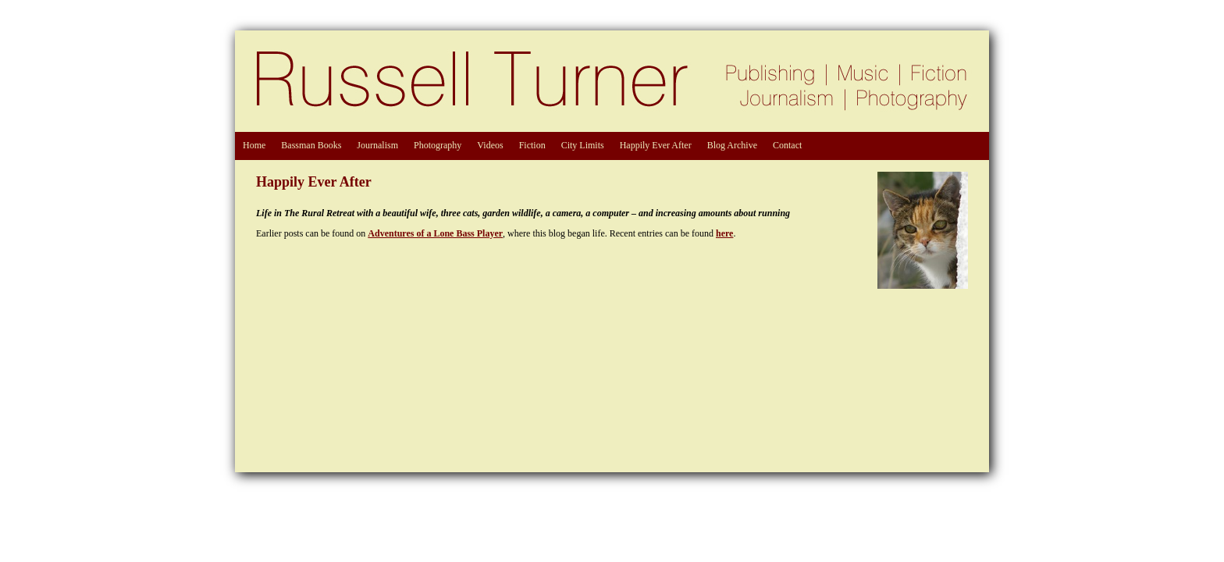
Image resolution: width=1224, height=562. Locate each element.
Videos (490, 145)
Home (254, 145)
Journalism (377, 145)
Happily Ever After (656, 145)
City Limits (582, 145)
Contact (787, 145)
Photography (437, 145)
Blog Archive (732, 145)
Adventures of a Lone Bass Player (435, 233)
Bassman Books (311, 145)
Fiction (532, 145)
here (724, 233)
